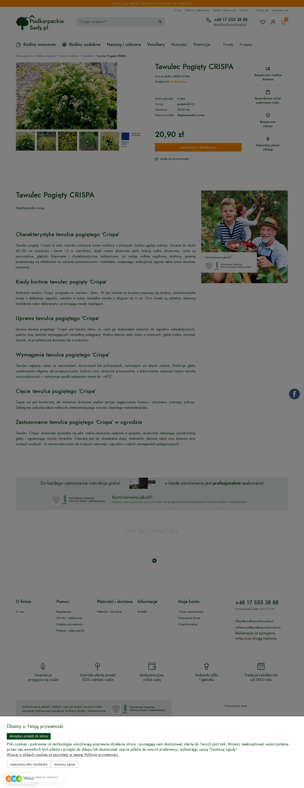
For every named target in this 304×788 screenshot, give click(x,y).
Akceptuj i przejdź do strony (29, 736)
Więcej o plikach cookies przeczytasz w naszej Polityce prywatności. (63, 754)
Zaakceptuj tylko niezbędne (29, 764)
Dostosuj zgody (64, 764)
